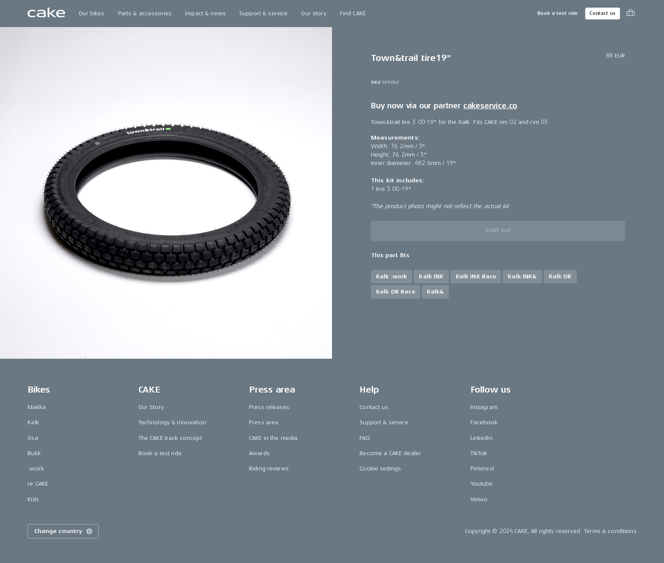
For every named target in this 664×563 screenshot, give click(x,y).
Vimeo (479, 499)
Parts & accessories (145, 13)
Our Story (151, 407)
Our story (313, 13)
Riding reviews (269, 468)
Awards (259, 453)
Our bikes (91, 13)
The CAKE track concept (170, 438)
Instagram (484, 407)
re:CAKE (38, 484)
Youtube (481, 484)
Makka (37, 407)
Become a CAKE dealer (390, 453)
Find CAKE (353, 13)
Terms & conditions (610, 531)
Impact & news (205, 13)
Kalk (33, 422)
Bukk (34, 453)
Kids (33, 499)
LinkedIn (481, 438)
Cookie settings (380, 468)
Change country (64, 531)
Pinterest (482, 468)
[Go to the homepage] (46, 13)
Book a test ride (557, 13)
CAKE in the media (273, 438)
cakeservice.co (490, 106)
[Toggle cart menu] (630, 13)
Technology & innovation (172, 422)
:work (36, 468)
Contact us (602, 13)
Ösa (33, 438)
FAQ (364, 438)
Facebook (484, 422)
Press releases (269, 407)
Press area (263, 422)
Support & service (263, 13)
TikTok (478, 453)
